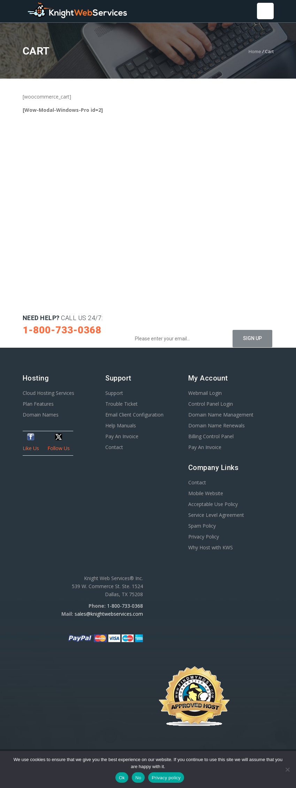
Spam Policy (202, 525)
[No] (287, 769)
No (138, 777)
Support (114, 393)
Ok (122, 777)
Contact (114, 447)
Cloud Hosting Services (48, 393)
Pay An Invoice (121, 436)
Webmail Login (205, 393)
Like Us (31, 448)
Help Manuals (120, 425)
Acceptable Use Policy (213, 504)
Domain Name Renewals (216, 425)
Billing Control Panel (211, 436)
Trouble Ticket (121, 403)
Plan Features (38, 403)
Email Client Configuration (134, 414)
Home (255, 51)
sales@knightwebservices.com (109, 613)
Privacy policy (166, 777)
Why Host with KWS (210, 547)
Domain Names (41, 414)
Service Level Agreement (216, 515)
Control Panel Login (210, 403)
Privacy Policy (203, 536)
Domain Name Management (220, 414)
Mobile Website (205, 493)
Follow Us (58, 448)
